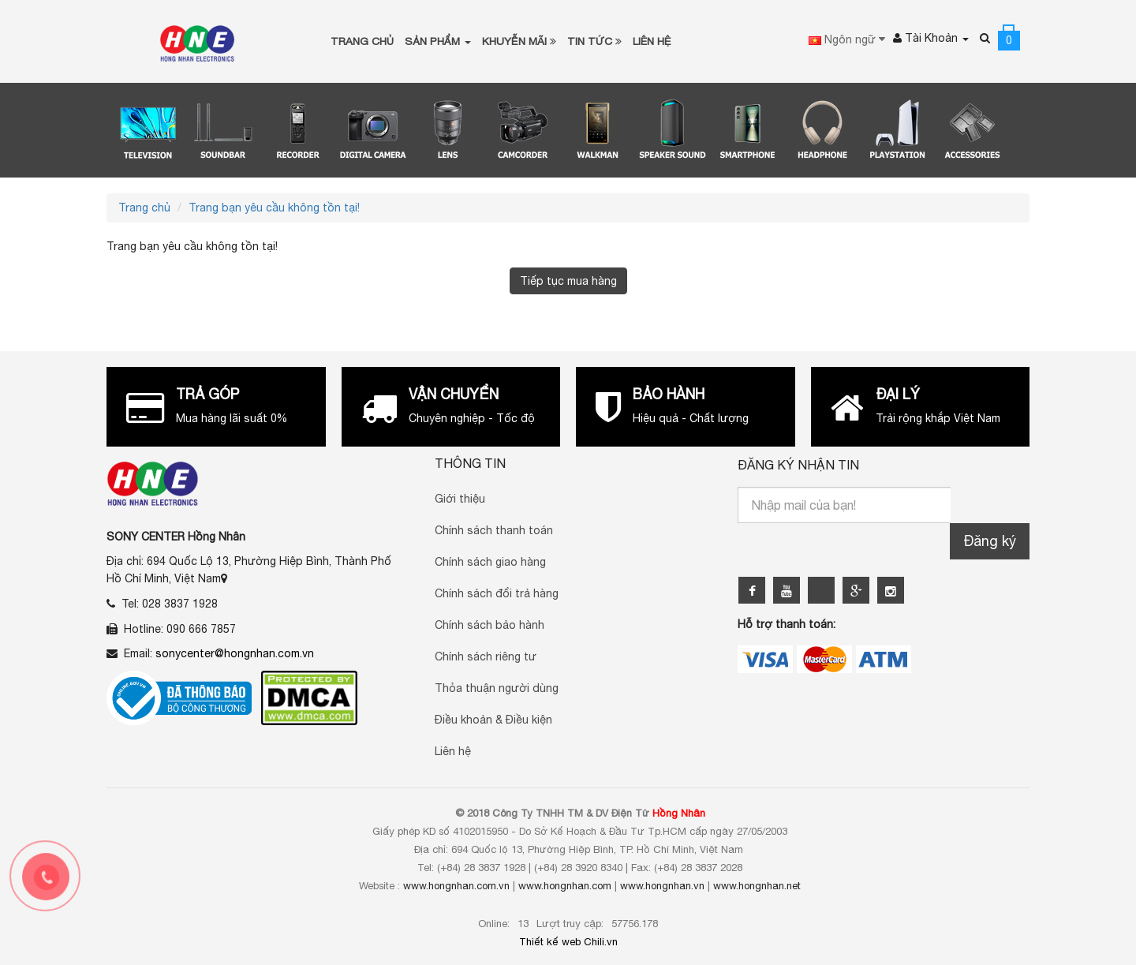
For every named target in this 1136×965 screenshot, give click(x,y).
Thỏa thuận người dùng (497, 686)
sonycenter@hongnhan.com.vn (234, 651)
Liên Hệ (652, 40)
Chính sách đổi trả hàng (497, 591)
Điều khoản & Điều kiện (493, 718)
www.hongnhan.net (757, 884)
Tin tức (594, 40)
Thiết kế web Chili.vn (568, 940)
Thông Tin (470, 461)
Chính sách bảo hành (489, 623)
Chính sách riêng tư (485, 655)
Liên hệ (453, 749)
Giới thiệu (460, 497)
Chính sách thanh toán (494, 528)
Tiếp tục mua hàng (568, 278)
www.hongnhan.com (564, 884)
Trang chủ (362, 40)
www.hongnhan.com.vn (456, 884)
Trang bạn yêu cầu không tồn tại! (274, 205)
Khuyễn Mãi (519, 40)
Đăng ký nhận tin (798, 463)
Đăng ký (989, 538)
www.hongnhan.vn (662, 884)
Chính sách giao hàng (490, 560)
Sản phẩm (438, 40)
